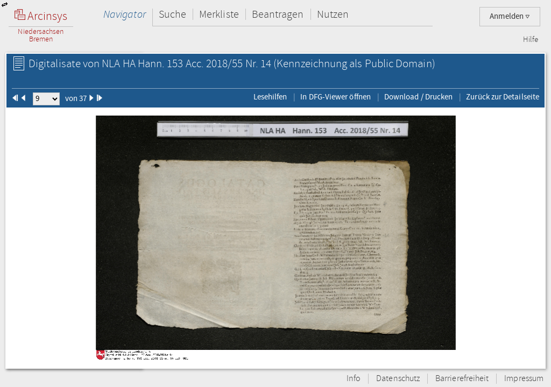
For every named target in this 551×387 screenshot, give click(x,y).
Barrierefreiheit (462, 379)
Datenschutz (398, 379)
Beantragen (278, 14)
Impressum (523, 379)
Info (354, 379)
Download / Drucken (418, 96)
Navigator (124, 14)
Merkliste (219, 14)
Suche (172, 14)
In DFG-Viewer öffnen (335, 96)
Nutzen (333, 14)
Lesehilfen (270, 96)
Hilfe (530, 40)
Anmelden (510, 16)
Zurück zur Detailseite (502, 96)
